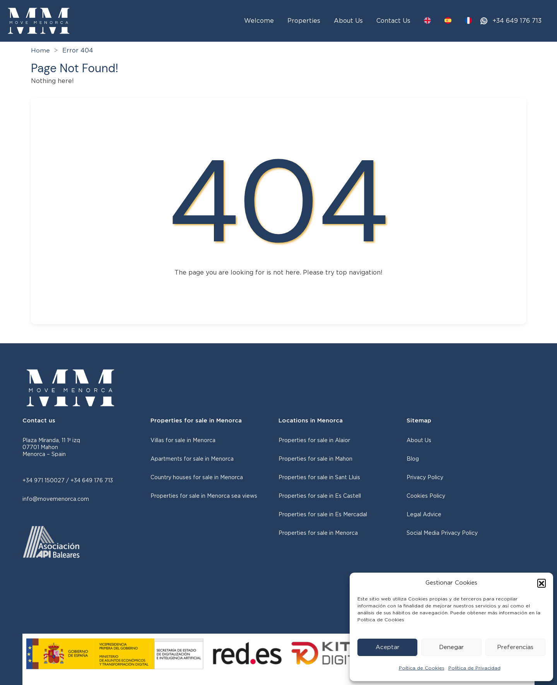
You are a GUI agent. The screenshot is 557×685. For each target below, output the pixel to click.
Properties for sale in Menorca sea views (203, 496)
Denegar (451, 647)
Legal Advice (424, 514)
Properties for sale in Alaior (314, 440)
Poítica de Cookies (421, 668)
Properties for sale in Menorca (318, 533)
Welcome (259, 21)
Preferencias (515, 647)
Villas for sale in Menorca (182, 440)
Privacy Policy (425, 477)
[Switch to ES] (448, 20)
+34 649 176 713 (517, 21)
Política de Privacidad (474, 668)
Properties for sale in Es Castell (319, 496)
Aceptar (388, 647)
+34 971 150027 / (46, 480)
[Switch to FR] (468, 20)
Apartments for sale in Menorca (192, 459)
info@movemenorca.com (55, 499)
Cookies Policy (426, 496)
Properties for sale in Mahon (315, 459)
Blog (413, 459)
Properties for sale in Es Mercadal (322, 514)
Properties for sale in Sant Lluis (319, 477)
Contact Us (393, 21)
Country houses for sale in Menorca (196, 477)
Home (40, 50)
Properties (303, 21)
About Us (348, 21)
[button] (541, 583)
